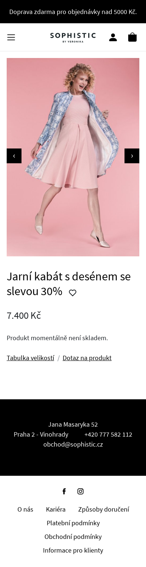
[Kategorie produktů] (11, 37)
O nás (25, 509)
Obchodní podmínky (73, 536)
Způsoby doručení (103, 509)
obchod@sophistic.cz (73, 444)
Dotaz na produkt (87, 357)
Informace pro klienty (73, 550)
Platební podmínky (73, 523)
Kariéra (56, 509)
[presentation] (14, 155)
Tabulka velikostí (30, 357)
